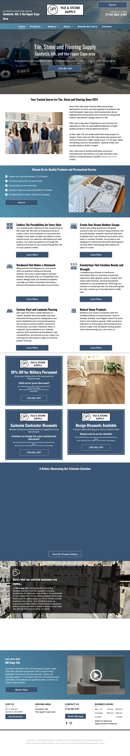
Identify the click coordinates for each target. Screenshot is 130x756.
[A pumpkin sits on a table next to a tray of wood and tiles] (41, 529)
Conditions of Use (61, 750)
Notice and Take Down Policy (77, 750)
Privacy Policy (31, 750)
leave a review (43, 606)
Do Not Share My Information (46, 750)
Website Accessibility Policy (95, 750)
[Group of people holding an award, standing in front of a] (17, 492)
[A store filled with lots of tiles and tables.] (88, 492)
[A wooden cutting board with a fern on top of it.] (65, 529)
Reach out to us (109, 156)
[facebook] (66, 734)
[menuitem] (22, 26)
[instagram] (71, 734)
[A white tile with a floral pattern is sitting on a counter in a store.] (112, 492)
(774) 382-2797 (116, 15)
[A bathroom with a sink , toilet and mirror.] (88, 529)
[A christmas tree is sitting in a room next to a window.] (41, 492)
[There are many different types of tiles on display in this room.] (65, 492)
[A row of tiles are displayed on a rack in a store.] (17, 529)
